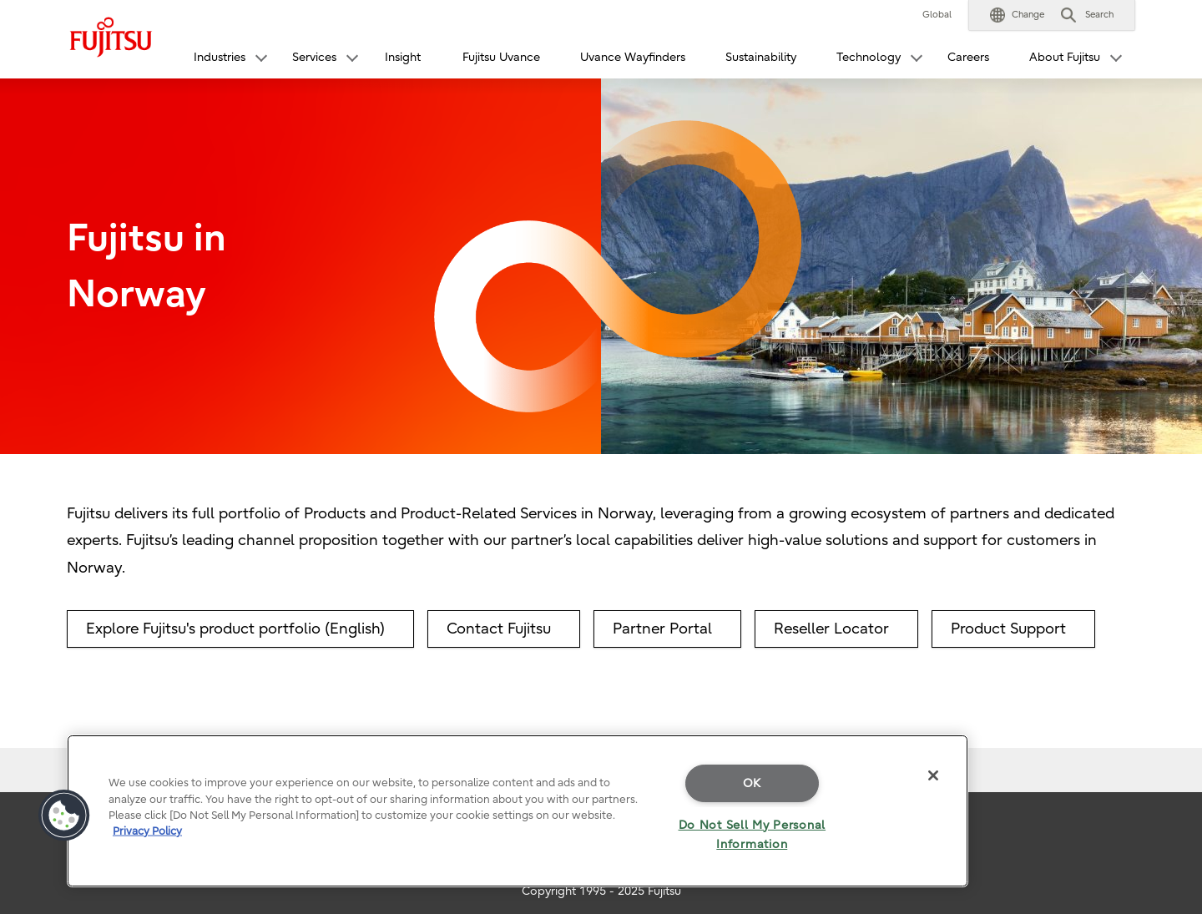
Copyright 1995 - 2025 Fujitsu (601, 891)
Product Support (1008, 629)
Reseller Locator (831, 629)
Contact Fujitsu (499, 629)
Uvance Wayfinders (632, 57)
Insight (403, 57)
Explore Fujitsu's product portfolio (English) (235, 629)
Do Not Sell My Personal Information (752, 834)
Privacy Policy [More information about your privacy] (147, 831)
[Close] (933, 775)
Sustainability (760, 57)
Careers (968, 57)
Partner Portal (662, 629)
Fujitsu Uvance (501, 57)
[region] (517, 811)
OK (752, 783)
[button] (1017, 15)
